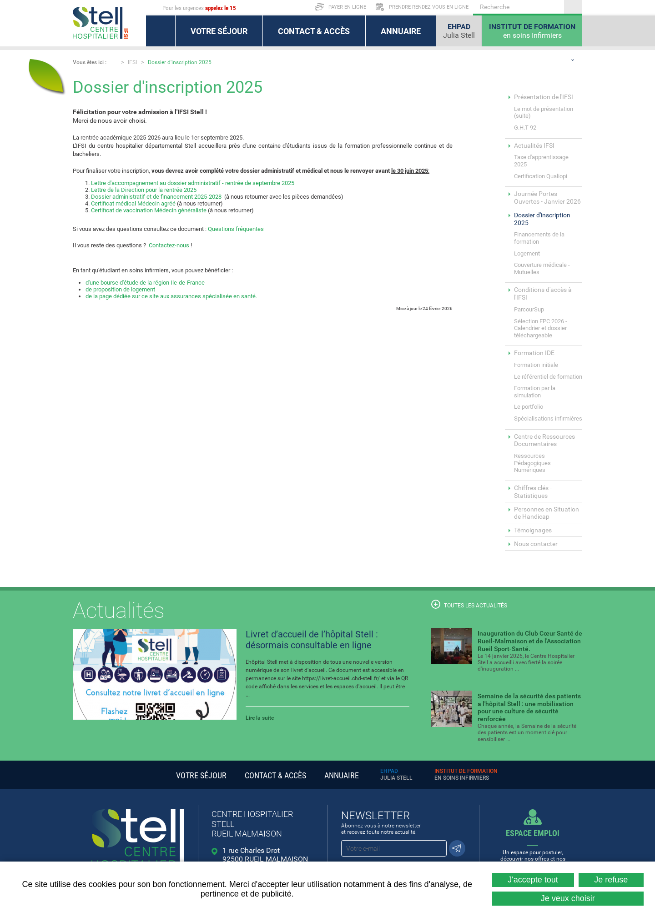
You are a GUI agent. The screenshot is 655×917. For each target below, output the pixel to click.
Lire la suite (260, 718)
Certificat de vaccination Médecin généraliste (149, 210)
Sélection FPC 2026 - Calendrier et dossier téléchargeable (540, 328)
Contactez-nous (169, 245)
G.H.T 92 (525, 127)
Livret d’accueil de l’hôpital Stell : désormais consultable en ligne (312, 640)
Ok (573, 7)
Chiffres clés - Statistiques (533, 491)
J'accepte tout (533, 879)
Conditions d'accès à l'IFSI (543, 293)
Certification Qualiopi (540, 176)
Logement (527, 253)
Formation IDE (534, 352)
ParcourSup (529, 309)
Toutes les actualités (469, 604)
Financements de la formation (539, 238)
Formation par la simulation (534, 392)
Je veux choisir (568, 898)
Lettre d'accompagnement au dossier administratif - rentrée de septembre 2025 (192, 183)
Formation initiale (536, 364)
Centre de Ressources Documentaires (544, 440)
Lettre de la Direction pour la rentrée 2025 (143, 189)
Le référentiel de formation (548, 376)
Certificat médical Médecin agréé (133, 203)
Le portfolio (528, 406)
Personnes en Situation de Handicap (546, 513)
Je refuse (611, 879)
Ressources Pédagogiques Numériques (532, 462)
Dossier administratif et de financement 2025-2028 (156, 196)
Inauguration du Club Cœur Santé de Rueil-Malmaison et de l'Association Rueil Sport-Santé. (530, 641)
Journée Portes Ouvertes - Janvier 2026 (547, 197)
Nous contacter (536, 543)
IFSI (132, 62)
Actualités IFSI (534, 145)
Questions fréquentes (236, 228)
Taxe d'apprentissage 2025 (541, 161)
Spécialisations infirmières (548, 418)
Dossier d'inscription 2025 (180, 62)
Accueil (113, 62)
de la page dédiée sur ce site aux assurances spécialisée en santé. (171, 296)
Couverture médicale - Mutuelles (542, 268)
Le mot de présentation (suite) (543, 112)
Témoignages (533, 530)
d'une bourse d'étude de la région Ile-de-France (145, 282)
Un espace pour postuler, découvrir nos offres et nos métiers (533, 848)
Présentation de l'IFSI (543, 96)
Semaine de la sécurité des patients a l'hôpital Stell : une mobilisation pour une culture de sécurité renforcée (529, 707)
